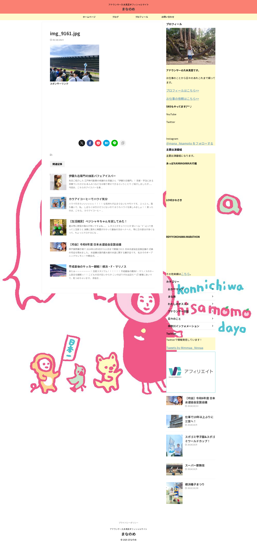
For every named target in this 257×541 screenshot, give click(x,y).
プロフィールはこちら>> (180, 90)
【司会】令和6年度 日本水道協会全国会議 (110, 286)
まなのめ (128, 9)
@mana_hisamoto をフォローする (185, 142)
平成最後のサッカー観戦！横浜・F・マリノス (112, 311)
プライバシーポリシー (128, 519)
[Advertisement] (102, 110)
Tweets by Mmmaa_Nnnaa (181, 345)
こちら (184, 272)
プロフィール (141, 16)
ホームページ (89, 16)
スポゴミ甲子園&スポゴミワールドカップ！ (200, 434)
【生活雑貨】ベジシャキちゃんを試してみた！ (112, 247)
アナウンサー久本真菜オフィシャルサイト (128, 525)
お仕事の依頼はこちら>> (180, 97)
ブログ (115, 16)
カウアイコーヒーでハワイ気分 (103, 215)
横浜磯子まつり (193, 480)
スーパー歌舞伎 (193, 461)
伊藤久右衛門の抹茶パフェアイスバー (107, 176)
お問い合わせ (167, 16)
